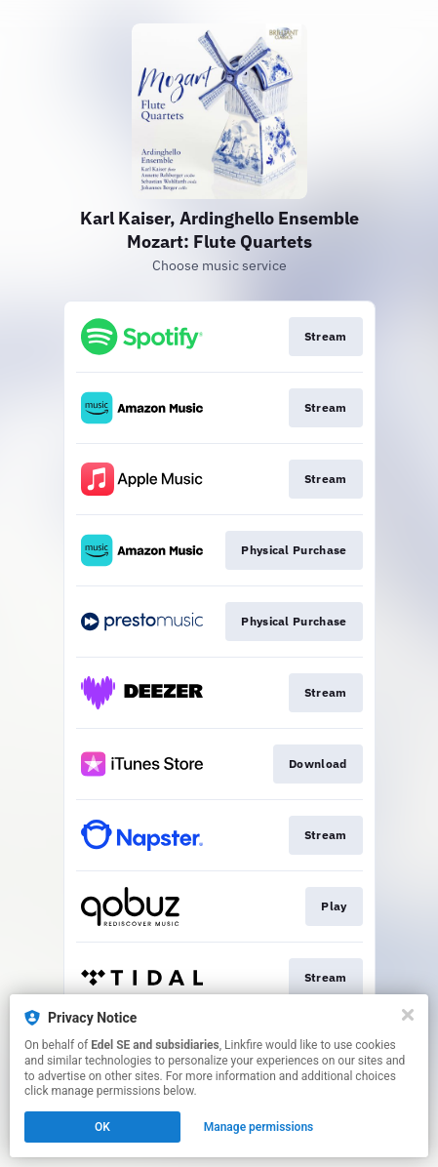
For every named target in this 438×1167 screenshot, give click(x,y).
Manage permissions (259, 1127)
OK (102, 1127)
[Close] (407, 1014)
